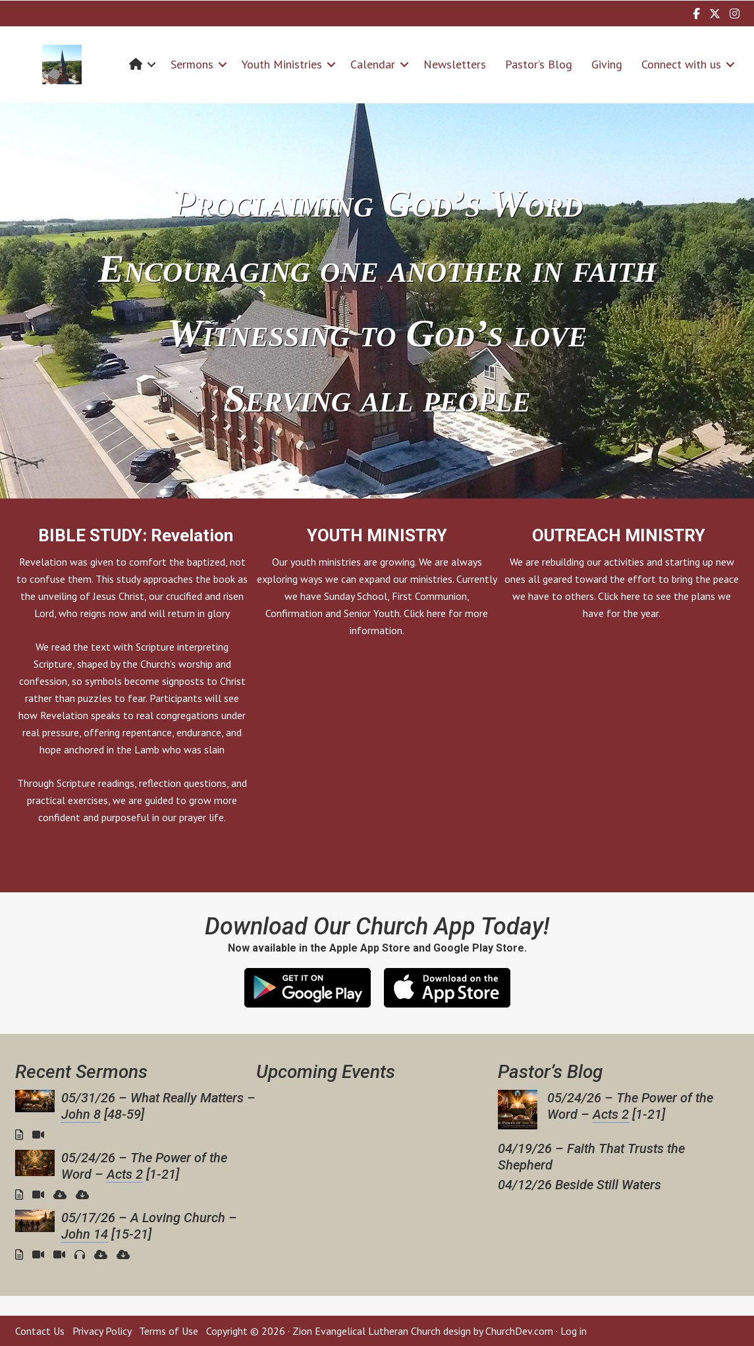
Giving (606, 64)
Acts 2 (125, 1174)
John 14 (84, 1234)
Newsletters (454, 64)
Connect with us (681, 64)
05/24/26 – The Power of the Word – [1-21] (144, 1166)
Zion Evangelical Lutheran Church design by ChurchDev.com (422, 1330)
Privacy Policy (101, 1330)
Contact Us (40, 1330)
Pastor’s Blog (538, 64)
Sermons (192, 64)
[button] (151, 64)
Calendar (372, 64)
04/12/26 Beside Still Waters (579, 1185)
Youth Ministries (282, 64)
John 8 (81, 1114)
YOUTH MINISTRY (377, 535)
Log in (573, 1330)
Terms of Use (168, 1330)
